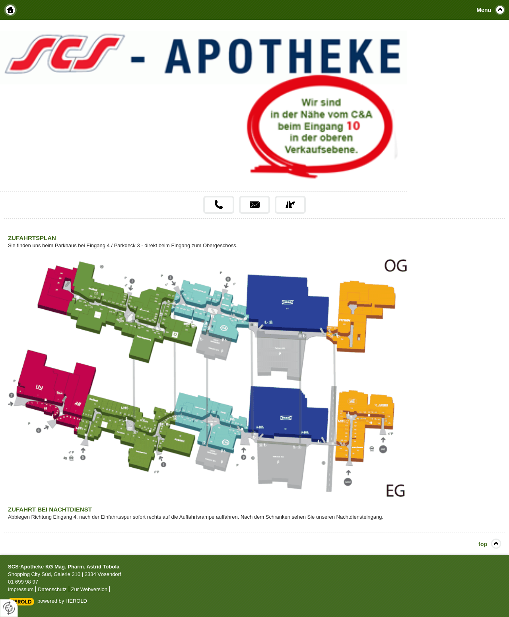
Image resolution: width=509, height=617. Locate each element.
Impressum (20, 589)
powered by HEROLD (62, 601)
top (482, 544)
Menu (483, 10)
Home (10, 10)
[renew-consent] (9, 608)
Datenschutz (52, 589)
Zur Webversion (89, 589)
